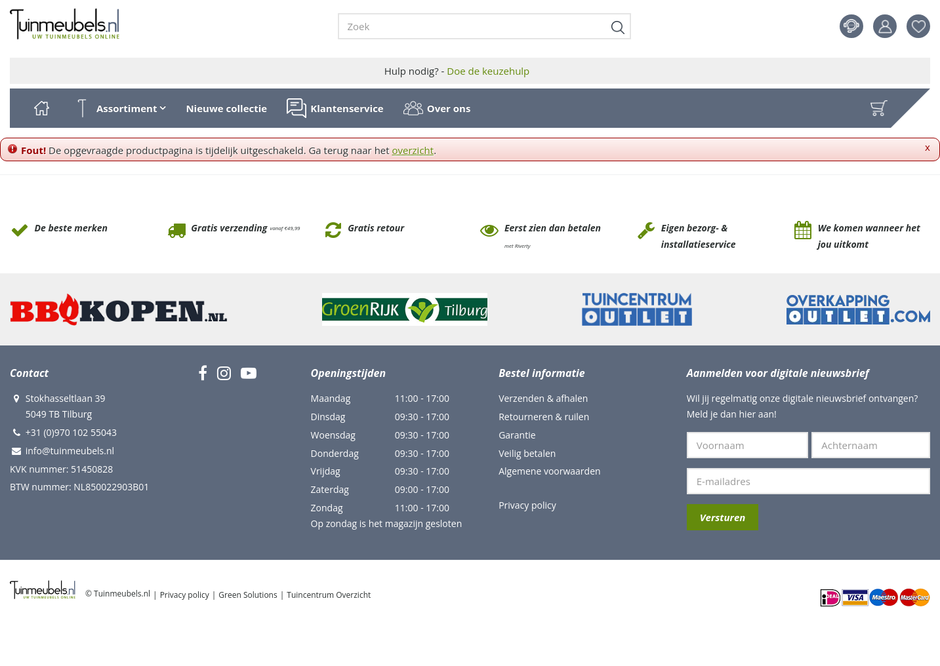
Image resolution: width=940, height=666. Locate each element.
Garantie (517, 435)
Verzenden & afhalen (543, 398)
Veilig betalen (527, 453)
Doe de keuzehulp (488, 70)
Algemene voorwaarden (549, 471)
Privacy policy (527, 505)
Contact (851, 26)
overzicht (413, 150)
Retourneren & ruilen (544, 416)
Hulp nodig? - (457, 70)
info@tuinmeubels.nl (70, 450)
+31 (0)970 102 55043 (71, 432)
